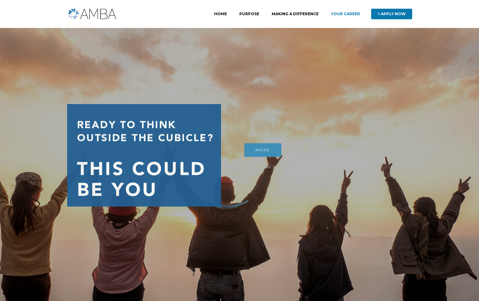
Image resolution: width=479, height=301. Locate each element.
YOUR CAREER (345, 13)
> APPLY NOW (392, 13)
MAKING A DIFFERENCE (295, 13)
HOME (220, 13)
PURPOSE (249, 13)
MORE (263, 150)
